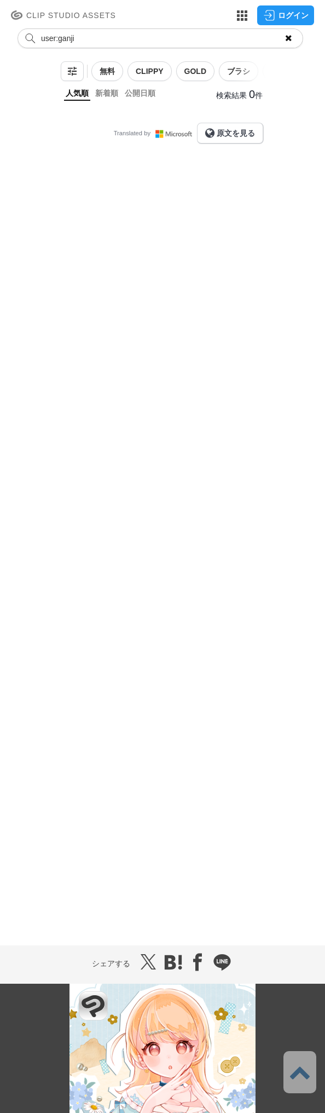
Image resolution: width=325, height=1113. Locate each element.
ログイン (286, 15)
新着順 (106, 93)
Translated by (155, 133)
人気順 (77, 93)
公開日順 (140, 93)
